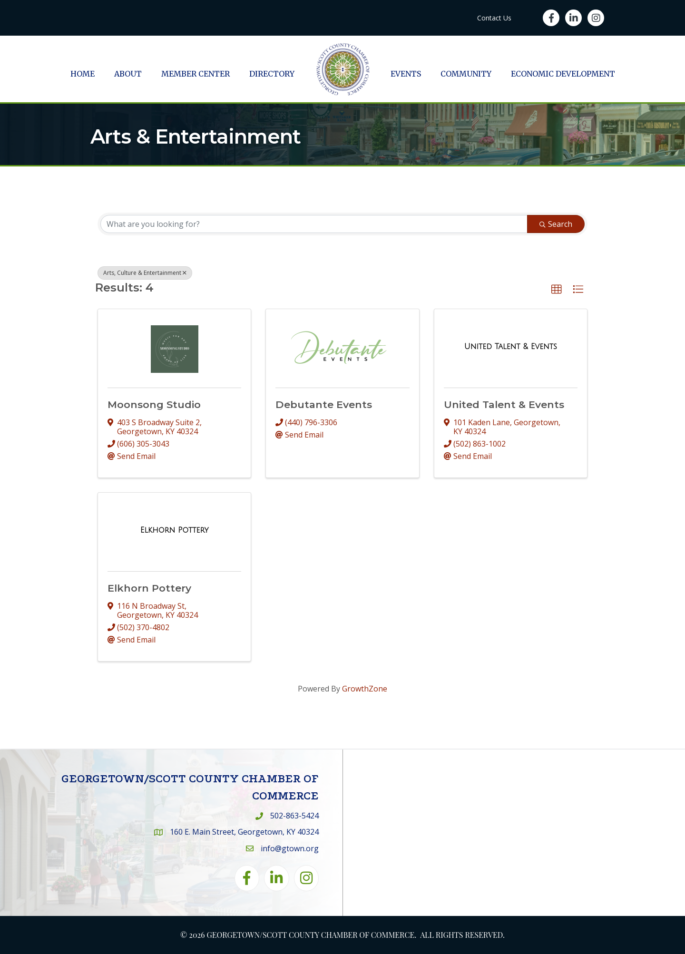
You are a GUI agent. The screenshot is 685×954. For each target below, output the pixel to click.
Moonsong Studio (154, 404)
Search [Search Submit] (555, 224)
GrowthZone (364, 688)
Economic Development (563, 73)
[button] (556, 289)
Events (406, 73)
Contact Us (494, 17)
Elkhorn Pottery (149, 588)
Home (82, 73)
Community (465, 73)
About (128, 73)
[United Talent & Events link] (510, 346)
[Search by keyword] (314, 224)
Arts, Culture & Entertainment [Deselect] (144, 273)
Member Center (195, 73)
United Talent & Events (504, 404)
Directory (271, 73)
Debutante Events (323, 404)
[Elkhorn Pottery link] (174, 530)
